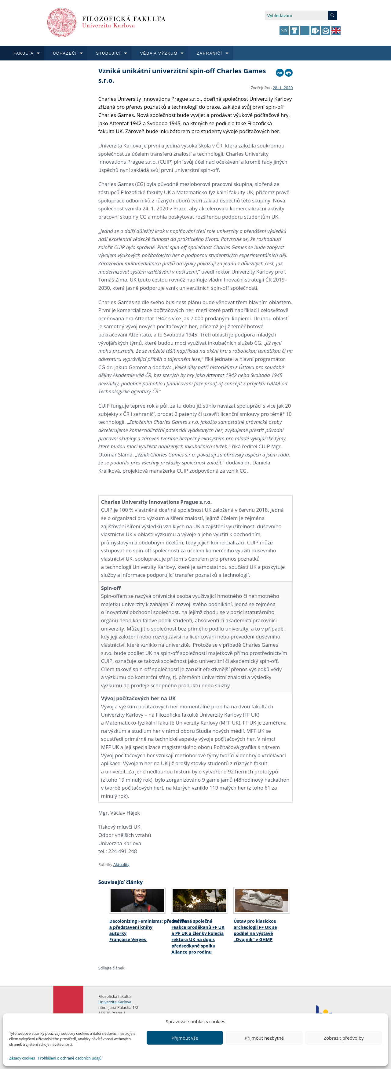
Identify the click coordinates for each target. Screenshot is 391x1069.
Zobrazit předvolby (343, 1038)
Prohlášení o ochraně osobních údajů (69, 1058)
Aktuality (121, 864)
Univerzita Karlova (114, 1002)
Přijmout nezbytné (264, 1038)
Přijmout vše (184, 1038)
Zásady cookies (22, 1058)
